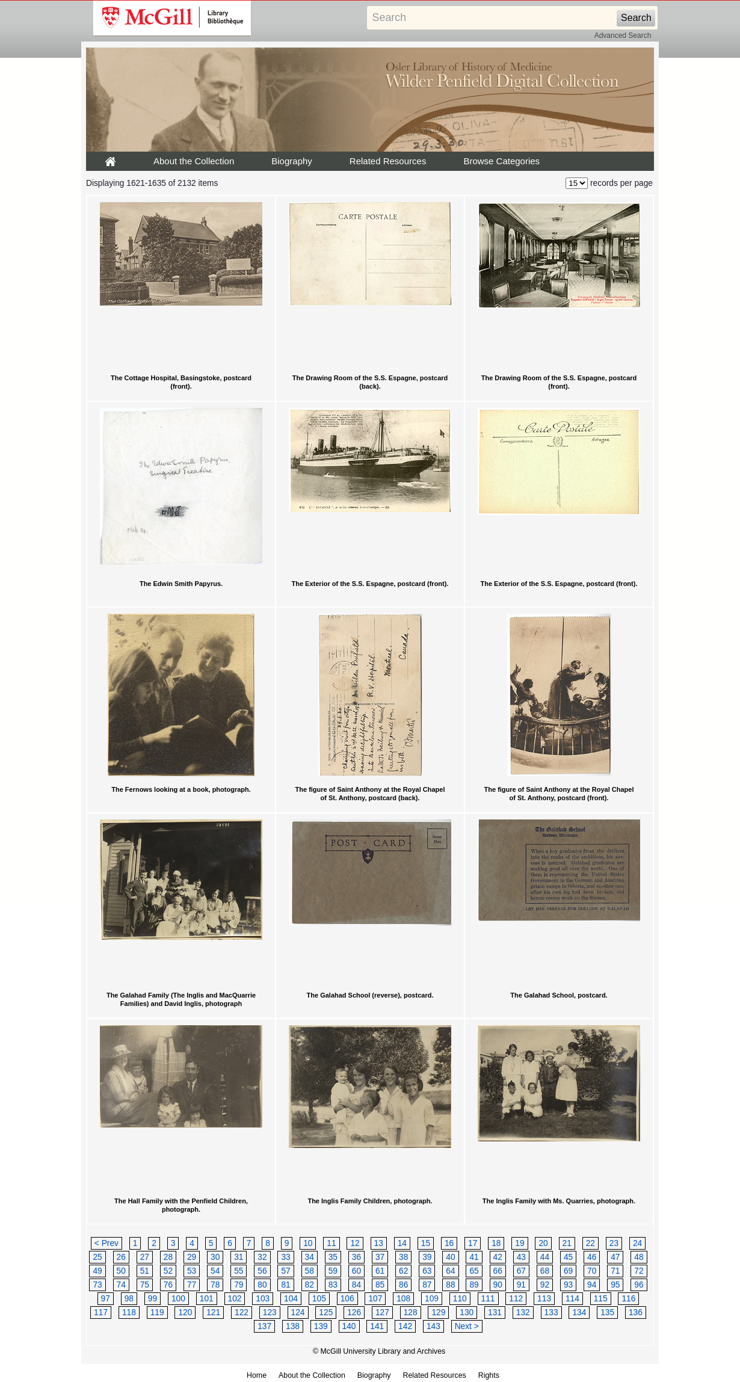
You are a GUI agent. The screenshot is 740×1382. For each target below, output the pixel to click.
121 (213, 1312)
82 (309, 1284)
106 (347, 1298)
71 (615, 1271)
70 (591, 1271)
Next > (467, 1326)
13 (378, 1243)
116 (628, 1298)
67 (521, 1271)
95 (615, 1284)
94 (591, 1284)
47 (615, 1257)
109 (432, 1298)
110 (460, 1298)
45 (568, 1257)
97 (105, 1298)
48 (638, 1257)
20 (542, 1243)
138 (293, 1326)
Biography (291, 161)
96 (638, 1284)
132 (523, 1312)
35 (333, 1257)
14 (402, 1243)
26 (121, 1257)
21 (567, 1243)
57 (285, 1271)
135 (607, 1312)
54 (215, 1271)
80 (262, 1284)
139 (321, 1326)
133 (551, 1312)
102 (235, 1298)
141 (377, 1326)
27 (144, 1257)
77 (191, 1284)
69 (568, 1271)
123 (270, 1312)
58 (309, 1271)
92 (544, 1284)
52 (168, 1271)
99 (152, 1298)
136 (636, 1312)
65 (473, 1271)
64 (450, 1271)
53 (191, 1271)
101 (207, 1298)
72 (638, 1271)
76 (168, 1284)
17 (472, 1243)
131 (495, 1312)
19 (519, 1243)
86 (403, 1284)
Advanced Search (623, 35)
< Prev (106, 1243)
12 (354, 1243)
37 (379, 1257)
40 (450, 1257)
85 (379, 1284)
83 (333, 1284)
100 (178, 1298)
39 (426, 1257)
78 (215, 1284)
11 (331, 1243)
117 (101, 1312)
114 (572, 1298)
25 (97, 1257)
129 (438, 1312)
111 (488, 1298)
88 (450, 1284)
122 (241, 1312)
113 (544, 1298)
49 (97, 1271)
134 (579, 1312)
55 (238, 1271)
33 (285, 1257)
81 (285, 1284)
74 (121, 1284)
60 (356, 1271)
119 (157, 1312)
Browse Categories (501, 161)
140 (349, 1326)
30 (215, 1257)
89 (473, 1284)
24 (637, 1243)
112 (516, 1298)
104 (291, 1298)
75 (144, 1284)
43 (521, 1257)
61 (379, 1271)
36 (356, 1257)
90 (497, 1284)
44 (544, 1257)
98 (129, 1298)
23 (613, 1243)
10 (307, 1243)
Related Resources (388, 161)
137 (264, 1326)
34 (309, 1257)
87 (426, 1284)
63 (426, 1271)
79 (238, 1284)
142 (405, 1326)
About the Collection (193, 161)
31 (238, 1257)
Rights (488, 1375)
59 (333, 1271)
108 (403, 1298)
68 (544, 1271)
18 (496, 1243)
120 (185, 1312)
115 (601, 1298)
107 (375, 1298)
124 (298, 1312)
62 (403, 1271)
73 (97, 1284)
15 (425, 1243)
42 (497, 1257)
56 (262, 1271)
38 (403, 1257)
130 (466, 1312)
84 (356, 1284)
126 (354, 1312)
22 (590, 1243)
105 (319, 1298)
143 (433, 1326)
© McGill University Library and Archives (379, 1351)
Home (257, 1375)
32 (262, 1257)
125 (326, 1312)
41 (473, 1257)
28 (168, 1257)
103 (263, 1298)
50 (121, 1271)
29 (191, 1257)
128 (411, 1312)
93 (568, 1284)
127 (382, 1312)
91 (521, 1284)
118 (129, 1312)
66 (497, 1271)
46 (591, 1257)
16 (449, 1243)
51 (144, 1271)
